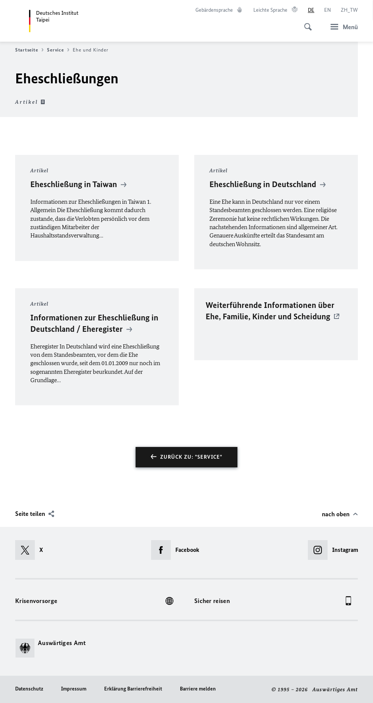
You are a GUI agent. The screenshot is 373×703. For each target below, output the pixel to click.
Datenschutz (29, 689)
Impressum (73, 689)
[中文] (349, 10)
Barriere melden (198, 689)
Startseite (29, 50)
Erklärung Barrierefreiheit (133, 689)
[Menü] (342, 26)
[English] (327, 10)
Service (58, 50)
